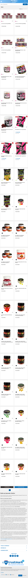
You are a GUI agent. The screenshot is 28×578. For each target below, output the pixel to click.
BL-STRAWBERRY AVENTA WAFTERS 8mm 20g (6, 447)
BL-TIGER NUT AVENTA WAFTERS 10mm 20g (6, 474)
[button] (4, 1)
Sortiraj (2, 4)
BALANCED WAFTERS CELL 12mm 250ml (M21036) (20, 50)
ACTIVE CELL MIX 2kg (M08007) (6, 23)
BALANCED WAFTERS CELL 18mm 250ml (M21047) (6, 77)
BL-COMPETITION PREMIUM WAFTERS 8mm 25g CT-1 (5, 236)
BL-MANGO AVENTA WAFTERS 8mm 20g (6, 315)
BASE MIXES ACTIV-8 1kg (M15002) (20, 129)
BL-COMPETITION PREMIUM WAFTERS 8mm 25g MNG (19, 236)
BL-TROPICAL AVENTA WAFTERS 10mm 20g (20, 474)
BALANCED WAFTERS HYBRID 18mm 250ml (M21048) (6, 103)
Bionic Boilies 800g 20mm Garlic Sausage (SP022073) (20, 183)
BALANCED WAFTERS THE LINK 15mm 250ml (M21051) (7, 130)
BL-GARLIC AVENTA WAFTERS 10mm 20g (20, 289)
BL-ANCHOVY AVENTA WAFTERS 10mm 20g (20, 209)
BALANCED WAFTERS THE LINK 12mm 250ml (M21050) (21, 103)
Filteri (25, 4)
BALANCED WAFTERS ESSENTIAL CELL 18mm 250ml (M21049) (20, 77)
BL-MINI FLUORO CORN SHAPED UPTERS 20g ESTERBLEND (20, 315)
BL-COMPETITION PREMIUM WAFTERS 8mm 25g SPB (5, 262)
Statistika (8, 574)
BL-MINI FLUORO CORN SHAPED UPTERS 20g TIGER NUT (6, 394)
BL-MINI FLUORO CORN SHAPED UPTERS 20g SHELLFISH (6, 368)
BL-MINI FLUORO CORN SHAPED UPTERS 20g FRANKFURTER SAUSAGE (7, 341)
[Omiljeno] (24, 2)
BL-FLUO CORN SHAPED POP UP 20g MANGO (20, 262)
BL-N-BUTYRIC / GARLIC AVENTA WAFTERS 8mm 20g (6, 421)
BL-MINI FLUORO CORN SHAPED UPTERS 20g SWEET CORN (20, 368)
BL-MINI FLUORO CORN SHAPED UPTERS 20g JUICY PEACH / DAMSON (21, 341)
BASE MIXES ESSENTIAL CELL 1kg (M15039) (6, 156)
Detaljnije (2, 572)
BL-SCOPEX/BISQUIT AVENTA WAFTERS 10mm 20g (19, 421)
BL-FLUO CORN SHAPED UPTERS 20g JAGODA (6, 289)
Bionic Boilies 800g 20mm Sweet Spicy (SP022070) (6, 209)
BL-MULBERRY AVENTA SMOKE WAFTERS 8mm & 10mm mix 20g (20, 394)
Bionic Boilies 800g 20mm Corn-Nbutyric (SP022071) (6, 183)
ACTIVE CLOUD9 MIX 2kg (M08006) (20, 23)
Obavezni (3, 574)
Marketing (12, 574)
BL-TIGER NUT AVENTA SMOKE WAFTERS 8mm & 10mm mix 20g (20, 447)
